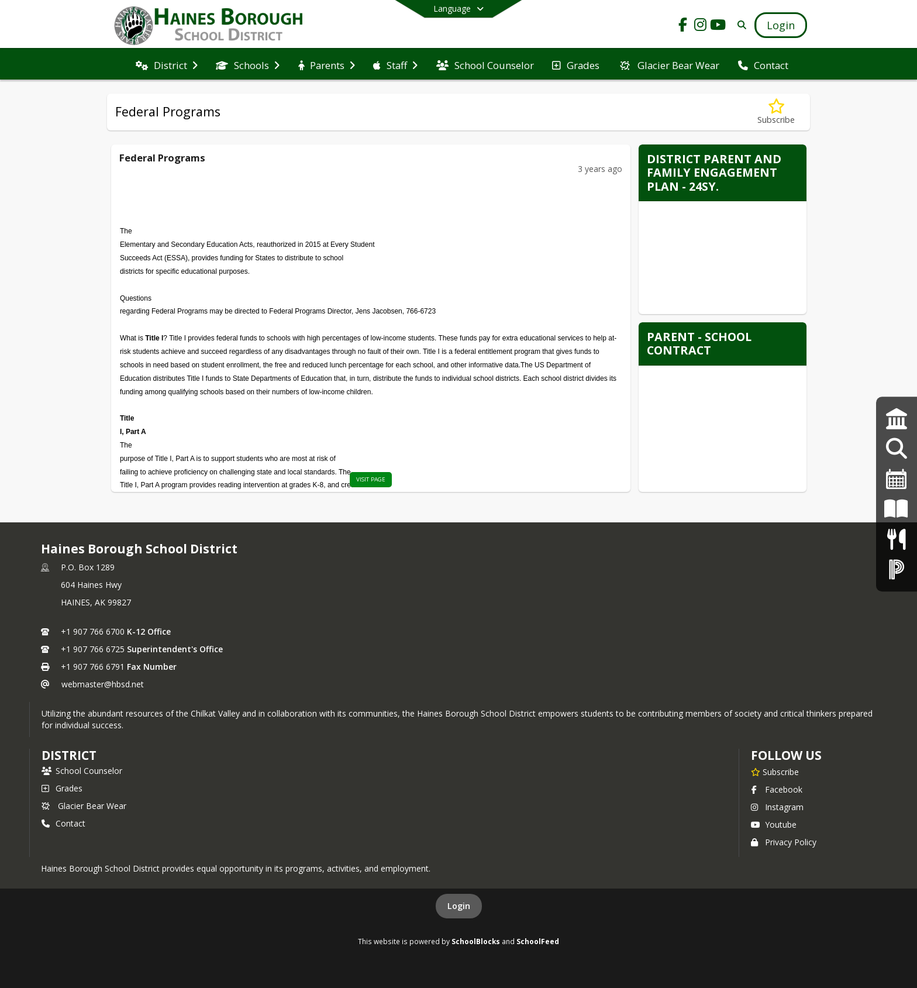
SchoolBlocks (475, 941)
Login (458, 905)
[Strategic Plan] (896, 418)
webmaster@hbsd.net (102, 684)
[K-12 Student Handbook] (896, 509)
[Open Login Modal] (780, 25)
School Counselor (82, 770)
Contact (63, 823)
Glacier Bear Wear (84, 805)
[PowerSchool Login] (896, 569)
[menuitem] (167, 64)
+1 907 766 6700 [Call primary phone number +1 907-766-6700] (93, 631)
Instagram (777, 807)
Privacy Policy (783, 842)
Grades (62, 788)
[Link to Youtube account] (718, 26)
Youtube (774, 824)
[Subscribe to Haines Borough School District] (775, 771)
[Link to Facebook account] (683, 26)
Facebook (776, 789)
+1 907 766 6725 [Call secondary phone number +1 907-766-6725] (93, 649)
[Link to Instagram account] (700, 26)
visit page (370, 479)
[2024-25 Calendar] (896, 478)
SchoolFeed (537, 941)
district (69, 755)
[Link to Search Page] (739, 24)
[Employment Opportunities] (896, 449)
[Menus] (896, 539)
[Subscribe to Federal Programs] (776, 112)
